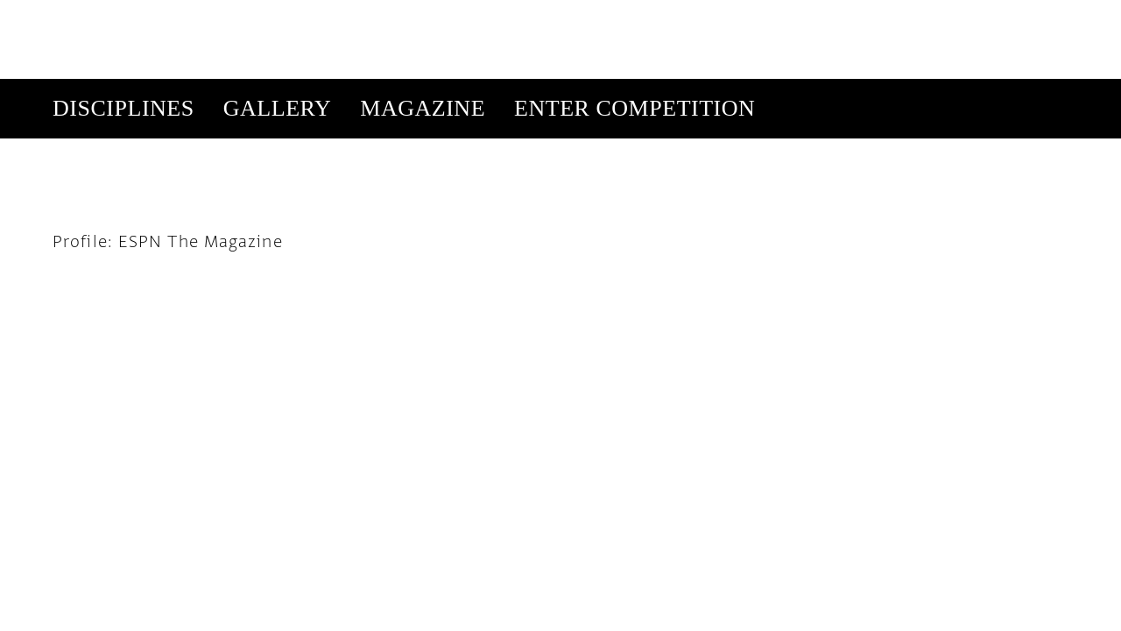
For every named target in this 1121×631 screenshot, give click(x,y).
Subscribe (777, 89)
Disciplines (123, 29)
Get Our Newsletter (898, 89)
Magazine (422, 29)
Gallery (277, 29)
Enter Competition (634, 29)
